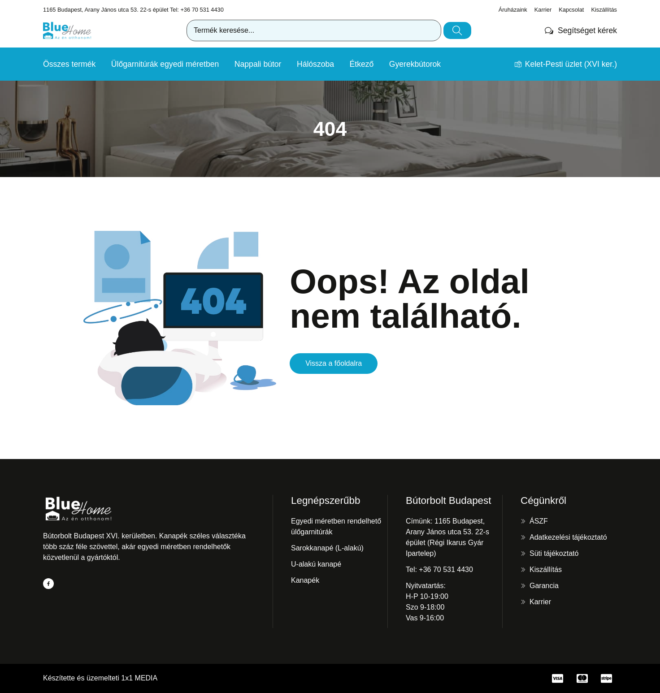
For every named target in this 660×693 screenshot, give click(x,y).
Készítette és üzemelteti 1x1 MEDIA (100, 678)
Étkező (362, 64)
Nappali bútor (258, 64)
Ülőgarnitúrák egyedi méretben (165, 64)
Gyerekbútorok (415, 64)
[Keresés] (457, 30)
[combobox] (314, 30)
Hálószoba (315, 64)
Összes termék (69, 64)
